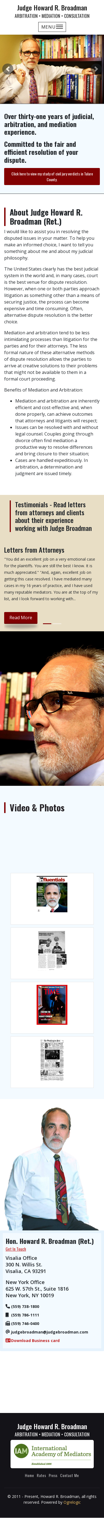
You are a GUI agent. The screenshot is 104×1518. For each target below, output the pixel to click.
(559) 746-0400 (25, 1323)
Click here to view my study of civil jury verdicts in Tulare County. (52, 176)
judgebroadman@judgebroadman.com (49, 1332)
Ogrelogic (72, 1502)
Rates (41, 1475)
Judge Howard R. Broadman (52, 10)
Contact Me (69, 1475)
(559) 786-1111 (25, 1315)
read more (20, 618)
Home (29, 1475)
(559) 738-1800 (25, 1306)
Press (53, 1475)
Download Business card (35, 1340)
